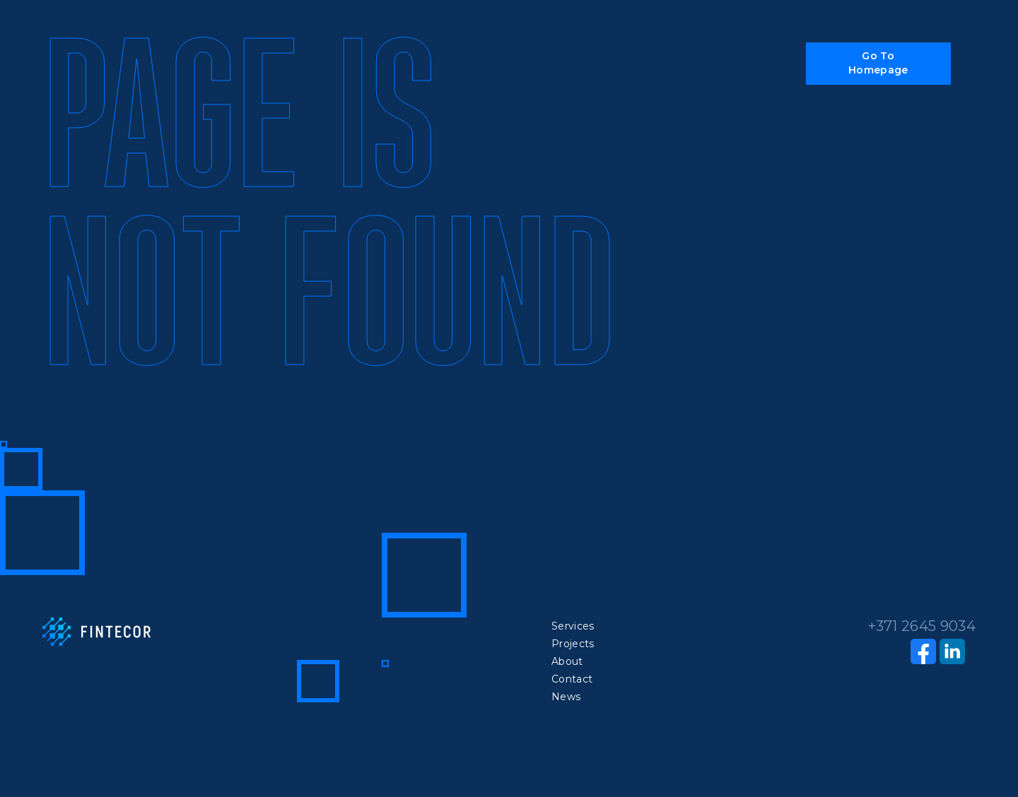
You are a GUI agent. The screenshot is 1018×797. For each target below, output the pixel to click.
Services (573, 626)
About (567, 661)
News (566, 696)
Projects (573, 643)
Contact (571, 679)
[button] (878, 63)
